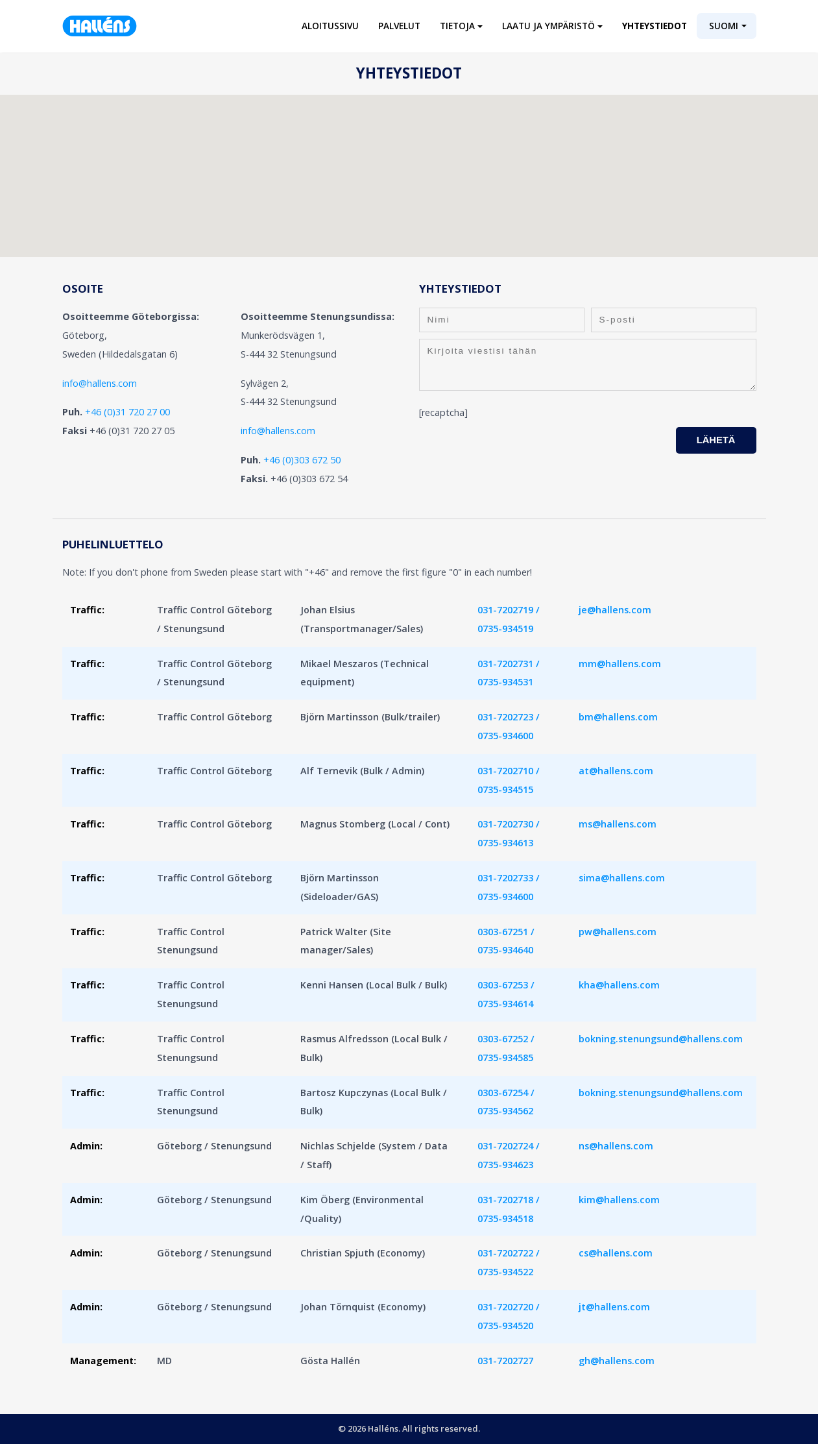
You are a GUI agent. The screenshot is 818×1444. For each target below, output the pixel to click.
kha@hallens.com (619, 985)
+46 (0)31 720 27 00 (127, 412)
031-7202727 (505, 1360)
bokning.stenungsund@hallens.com (661, 1039)
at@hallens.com (616, 771)
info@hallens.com (99, 383)
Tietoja (457, 25)
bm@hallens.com (618, 717)
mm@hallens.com (620, 663)
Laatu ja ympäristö (548, 25)
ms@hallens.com (617, 824)
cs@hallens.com (616, 1253)
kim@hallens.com (619, 1199)
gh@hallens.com (617, 1360)
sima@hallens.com (622, 878)
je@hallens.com (615, 610)
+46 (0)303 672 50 (302, 460)
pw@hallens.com (617, 931)
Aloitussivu (330, 25)
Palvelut (399, 25)
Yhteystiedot (654, 25)
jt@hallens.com (614, 1307)
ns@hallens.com (616, 1146)
